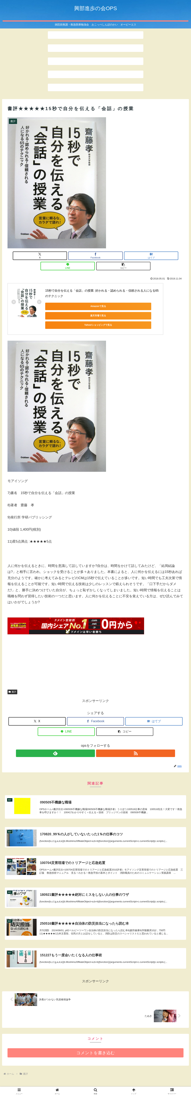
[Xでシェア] (36, 256)
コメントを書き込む (95, 1038)
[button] (155, 256)
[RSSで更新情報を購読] (100, 729)
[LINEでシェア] (125, 256)
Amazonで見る (62, 296)
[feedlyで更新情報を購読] (91, 729)
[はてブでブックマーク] (95, 256)
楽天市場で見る (98, 296)
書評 (12, 668)
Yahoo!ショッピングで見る (133, 296)
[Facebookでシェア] (66, 256)
